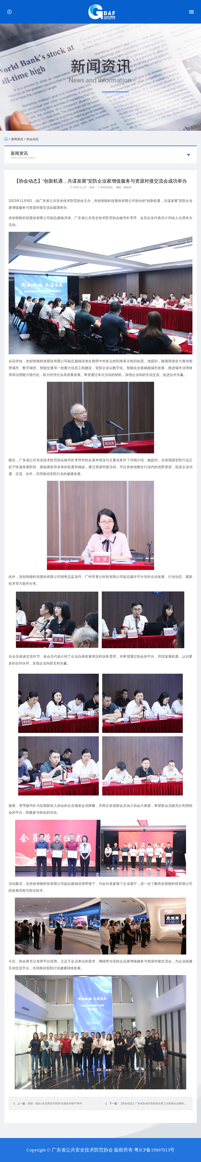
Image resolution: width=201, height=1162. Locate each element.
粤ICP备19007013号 (154, 1150)
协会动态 (33, 139)
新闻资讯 (17, 139)
